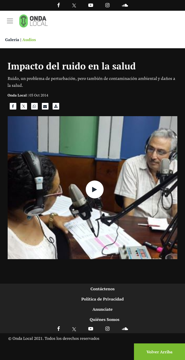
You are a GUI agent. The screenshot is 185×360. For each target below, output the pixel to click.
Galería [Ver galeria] (12, 39)
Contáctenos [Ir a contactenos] (102, 289)
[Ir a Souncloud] (125, 5)
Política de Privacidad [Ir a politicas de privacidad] (102, 299)
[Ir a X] (74, 328)
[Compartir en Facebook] (13, 107)
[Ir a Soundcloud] (125, 328)
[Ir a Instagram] (107, 5)
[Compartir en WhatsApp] (34, 107)
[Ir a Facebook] (58, 328)
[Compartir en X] (23, 107)
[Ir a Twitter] (74, 5)
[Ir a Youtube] (90, 5)
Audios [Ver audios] (29, 39)
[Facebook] (58, 5)
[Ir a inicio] (33, 21)
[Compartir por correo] (45, 107)
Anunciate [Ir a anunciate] (102, 309)
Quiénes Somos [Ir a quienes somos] (104, 319)
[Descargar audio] (56, 107)
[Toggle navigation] (10, 21)
